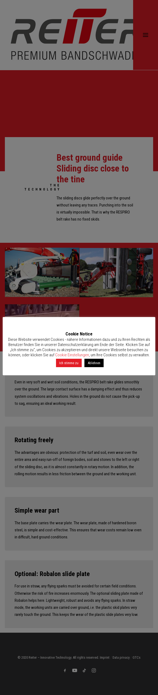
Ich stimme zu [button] (68, 363)
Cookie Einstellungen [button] (72, 355)
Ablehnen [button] (94, 363)
